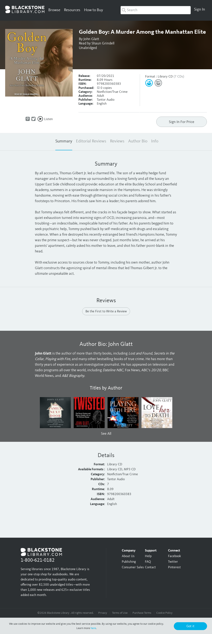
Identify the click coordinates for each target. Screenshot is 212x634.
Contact (150, 567)
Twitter (173, 562)
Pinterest (174, 567)
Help (148, 556)
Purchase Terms (142, 612)
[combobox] (156, 10)
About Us (128, 556)
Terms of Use (120, 612)
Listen (48, 119)
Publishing (129, 562)
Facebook (174, 556)
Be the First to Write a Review (106, 311)
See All (106, 434)
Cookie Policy (164, 612)
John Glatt (91, 39)
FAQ (148, 562)
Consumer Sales (133, 567)
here (93, 628)
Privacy (102, 612)
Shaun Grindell (102, 43)
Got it (190, 626)
